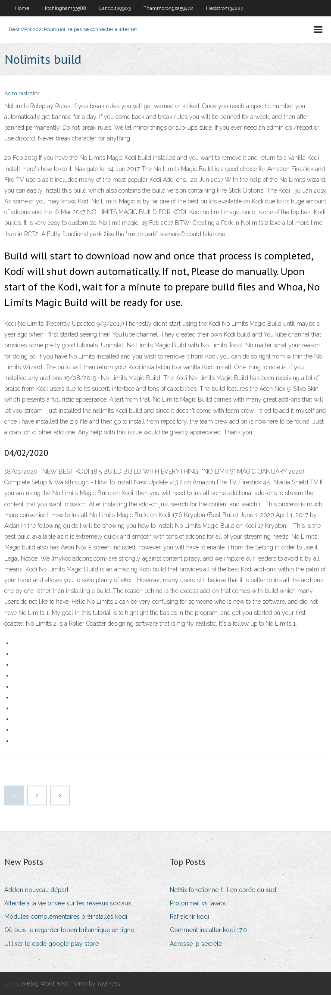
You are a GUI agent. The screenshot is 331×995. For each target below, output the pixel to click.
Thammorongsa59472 (168, 8)
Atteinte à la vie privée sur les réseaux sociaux (67, 903)
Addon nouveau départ (36, 889)
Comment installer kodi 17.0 (208, 929)
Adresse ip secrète (196, 943)
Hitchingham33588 (64, 8)
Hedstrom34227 (224, 8)
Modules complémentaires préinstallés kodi (65, 916)
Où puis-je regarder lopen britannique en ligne (69, 929)
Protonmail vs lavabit (198, 903)
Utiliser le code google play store (51, 943)
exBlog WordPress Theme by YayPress (70, 983)
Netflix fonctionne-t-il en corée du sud (223, 889)
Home (22, 8)
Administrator (22, 93)
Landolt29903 (115, 8)
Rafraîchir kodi (189, 916)
